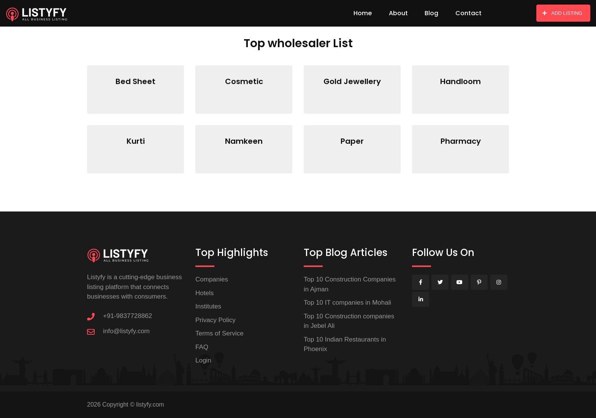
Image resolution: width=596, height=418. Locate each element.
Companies (211, 279)
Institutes (208, 306)
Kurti (136, 141)
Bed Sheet (135, 81)
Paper (352, 141)
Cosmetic (244, 81)
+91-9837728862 (127, 315)
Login (203, 360)
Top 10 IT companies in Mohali (347, 302)
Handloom (460, 81)
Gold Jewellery (352, 81)
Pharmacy (461, 141)
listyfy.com (150, 404)
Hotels (204, 293)
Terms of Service (219, 333)
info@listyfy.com (126, 331)
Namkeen (244, 141)
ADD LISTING (562, 13)
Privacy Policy (215, 320)
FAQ (201, 347)
